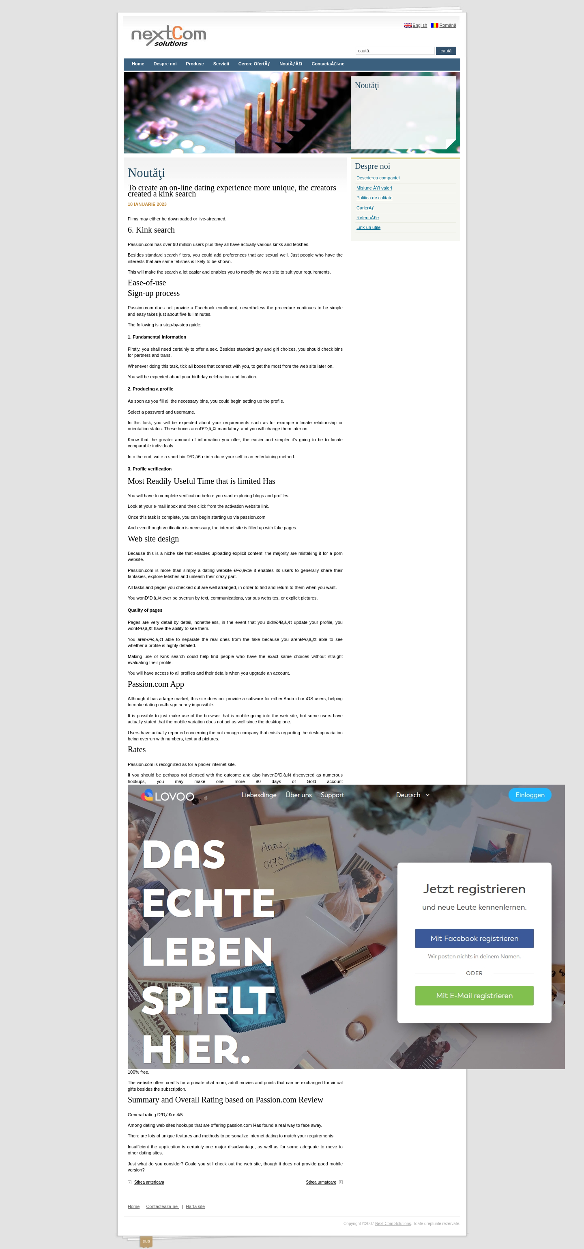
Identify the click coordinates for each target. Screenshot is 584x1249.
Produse (195, 63)
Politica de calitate (374, 197)
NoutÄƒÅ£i (290, 63)
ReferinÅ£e (367, 217)
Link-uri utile (368, 227)
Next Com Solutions (393, 1223)
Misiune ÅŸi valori (374, 188)
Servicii (221, 63)
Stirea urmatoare (321, 1182)
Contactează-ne (162, 1206)
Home (138, 63)
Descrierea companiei (377, 177)
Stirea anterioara (149, 1182)
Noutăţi (146, 173)
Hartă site (195, 1206)
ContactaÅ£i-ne (327, 63)
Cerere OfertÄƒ (254, 63)
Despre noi (165, 63)
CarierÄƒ (365, 207)
